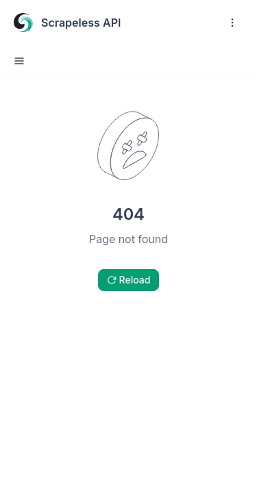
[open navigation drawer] (232, 23)
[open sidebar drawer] (19, 61)
